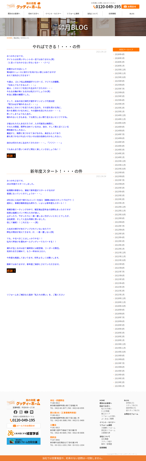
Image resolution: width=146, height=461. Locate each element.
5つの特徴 (105, 411)
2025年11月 (120, 73)
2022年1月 (119, 248)
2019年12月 (120, 344)
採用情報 (112, 13)
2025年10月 (120, 77)
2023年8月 (119, 176)
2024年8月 (119, 130)
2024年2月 (119, 153)
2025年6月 (119, 92)
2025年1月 (119, 111)
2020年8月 (119, 313)
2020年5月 (119, 324)
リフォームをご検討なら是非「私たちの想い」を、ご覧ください (36, 294)
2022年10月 (120, 214)
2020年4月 (119, 328)
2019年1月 (119, 385)
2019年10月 (120, 351)
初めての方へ (33, 13)
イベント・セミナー (53, 13)
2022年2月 (119, 244)
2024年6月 (119, 138)
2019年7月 (119, 363)
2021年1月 (119, 294)
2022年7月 (119, 225)
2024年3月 (119, 149)
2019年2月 (119, 382)
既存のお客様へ (14, 13)
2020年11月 (120, 302)
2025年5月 (119, 96)
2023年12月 (120, 160)
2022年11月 (120, 210)
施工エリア (105, 413)
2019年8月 (119, 359)
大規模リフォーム (108, 427)
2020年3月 (119, 332)
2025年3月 (119, 103)
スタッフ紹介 (106, 441)
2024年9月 (119, 126)
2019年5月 (119, 370)
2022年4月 (119, 237)
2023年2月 (119, 199)
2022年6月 (119, 229)
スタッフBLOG (132, 405)
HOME (9, 38)
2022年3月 (119, 241)
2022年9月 (119, 218)
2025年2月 (119, 107)
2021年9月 (119, 264)
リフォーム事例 (73, 13)
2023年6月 (119, 183)
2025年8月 (119, 84)
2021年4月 (119, 283)
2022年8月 (119, 221)
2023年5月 (119, 187)
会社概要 (104, 439)
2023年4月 (119, 191)
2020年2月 (119, 336)
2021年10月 (120, 260)
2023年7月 (119, 180)
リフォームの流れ (108, 416)
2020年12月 (120, 298)
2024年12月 (120, 115)
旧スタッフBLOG (132, 410)
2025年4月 (119, 100)
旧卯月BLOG (131, 407)
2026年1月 (119, 65)
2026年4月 (119, 54)
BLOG (132, 13)
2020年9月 (119, 309)
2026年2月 (119, 61)
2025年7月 (119, 88)
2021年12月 (120, 252)
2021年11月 (120, 256)
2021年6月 (119, 275)
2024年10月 (120, 122)
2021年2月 (119, 290)
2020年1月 (119, 340)
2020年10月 (120, 305)
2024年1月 (119, 157)
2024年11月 (120, 119)
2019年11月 (120, 347)
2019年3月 (119, 378)
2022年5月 (119, 233)
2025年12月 (120, 69)
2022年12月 (120, 206)
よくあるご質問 (107, 418)
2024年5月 (119, 141)
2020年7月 (119, 317)
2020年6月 (119, 321)
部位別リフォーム (108, 430)
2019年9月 (119, 355)
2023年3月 (119, 195)
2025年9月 (119, 80)
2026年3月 (119, 58)
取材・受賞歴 (106, 444)
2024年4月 (119, 145)
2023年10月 (120, 168)
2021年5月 (119, 279)
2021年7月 (119, 271)
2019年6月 (119, 366)
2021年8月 (119, 267)
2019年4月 (119, 374)
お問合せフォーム (131, 414)
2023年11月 (120, 164)
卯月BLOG (130, 402)
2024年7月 (119, 134)
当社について (92, 13)
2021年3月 (119, 286)
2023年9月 (119, 172)
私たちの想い (106, 408)
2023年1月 (119, 202)
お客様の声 (105, 432)
